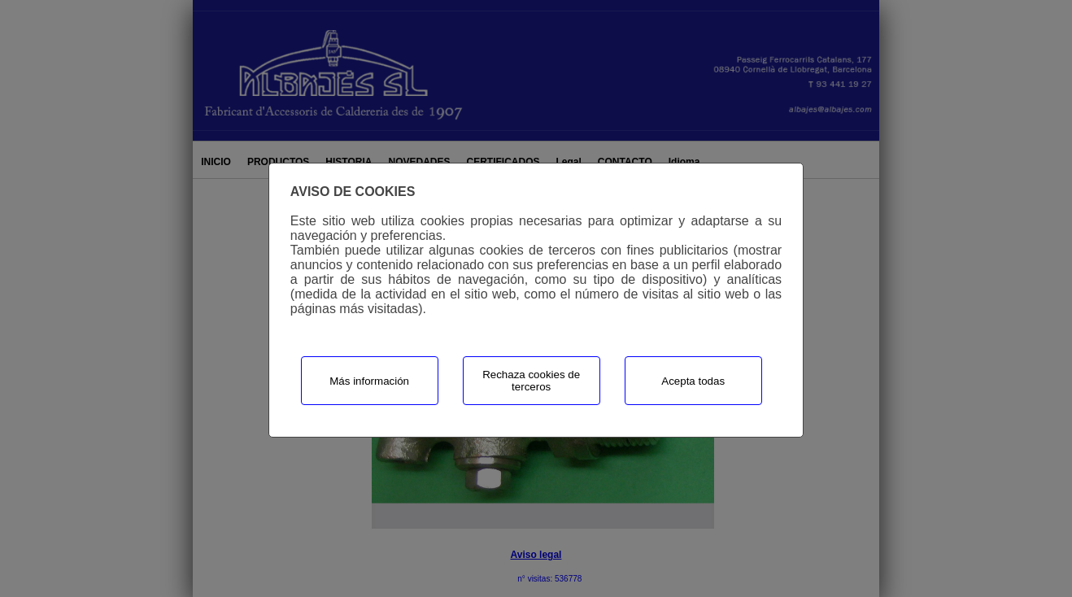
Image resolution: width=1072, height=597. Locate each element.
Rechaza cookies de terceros (531, 380)
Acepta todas (693, 381)
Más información (369, 381)
